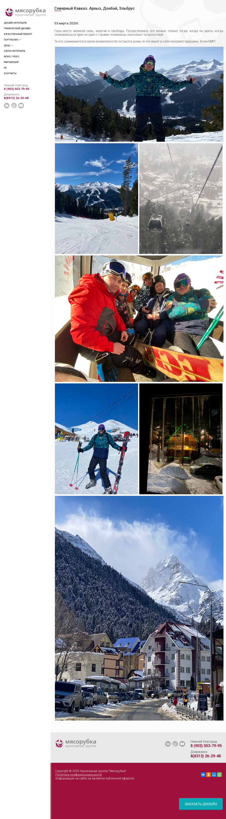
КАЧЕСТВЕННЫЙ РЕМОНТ (18, 34)
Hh (5, 67)
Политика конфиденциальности (78, 775)
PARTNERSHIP (11, 62)
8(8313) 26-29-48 (16, 98)
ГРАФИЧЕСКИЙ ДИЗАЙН (17, 28)
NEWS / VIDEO (11, 56)
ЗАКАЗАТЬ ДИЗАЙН (201, 804)
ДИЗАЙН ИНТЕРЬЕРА (15, 23)
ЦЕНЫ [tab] (7, 45)
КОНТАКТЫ (10, 73)
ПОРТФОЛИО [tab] (11, 39)
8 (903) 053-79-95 (16, 89)
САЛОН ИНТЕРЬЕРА (14, 51)
